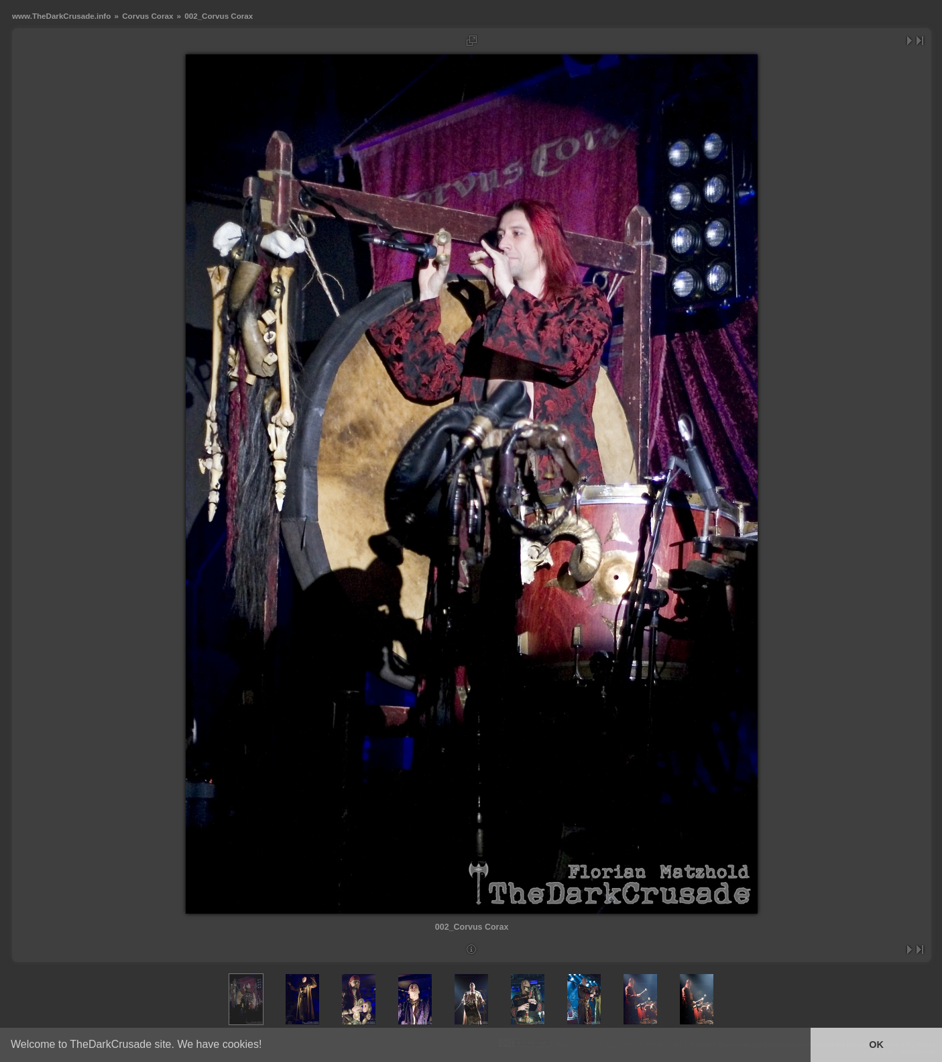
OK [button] (876, 1044)
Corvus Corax (147, 15)
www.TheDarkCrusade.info (61, 15)
